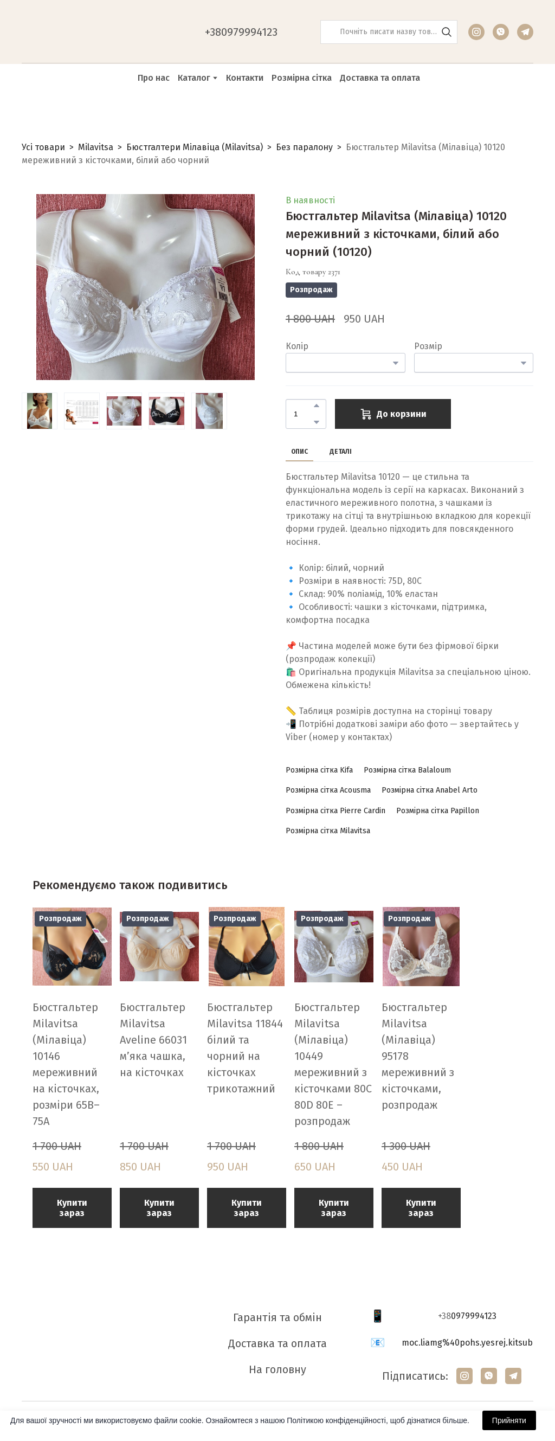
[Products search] (388, 32)
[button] (446, 31)
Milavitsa (95, 147)
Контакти (244, 78)
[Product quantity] (303, 414)
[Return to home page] (76, 32)
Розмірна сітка (302, 78)
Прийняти (509, 1420)
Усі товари (43, 147)
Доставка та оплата (380, 78)
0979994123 (473, 1316)
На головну (277, 1369)
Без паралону (304, 147)
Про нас (154, 78)
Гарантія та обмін (277, 1317)
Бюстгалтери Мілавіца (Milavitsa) (194, 147)
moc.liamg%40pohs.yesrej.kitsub (467, 1342)
